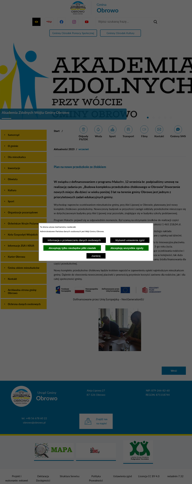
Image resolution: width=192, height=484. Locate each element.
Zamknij (96, 255)
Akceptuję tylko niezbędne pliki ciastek (72, 248)
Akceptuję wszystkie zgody (126, 248)
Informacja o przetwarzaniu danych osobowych (74, 240)
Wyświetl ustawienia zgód (130, 240)
